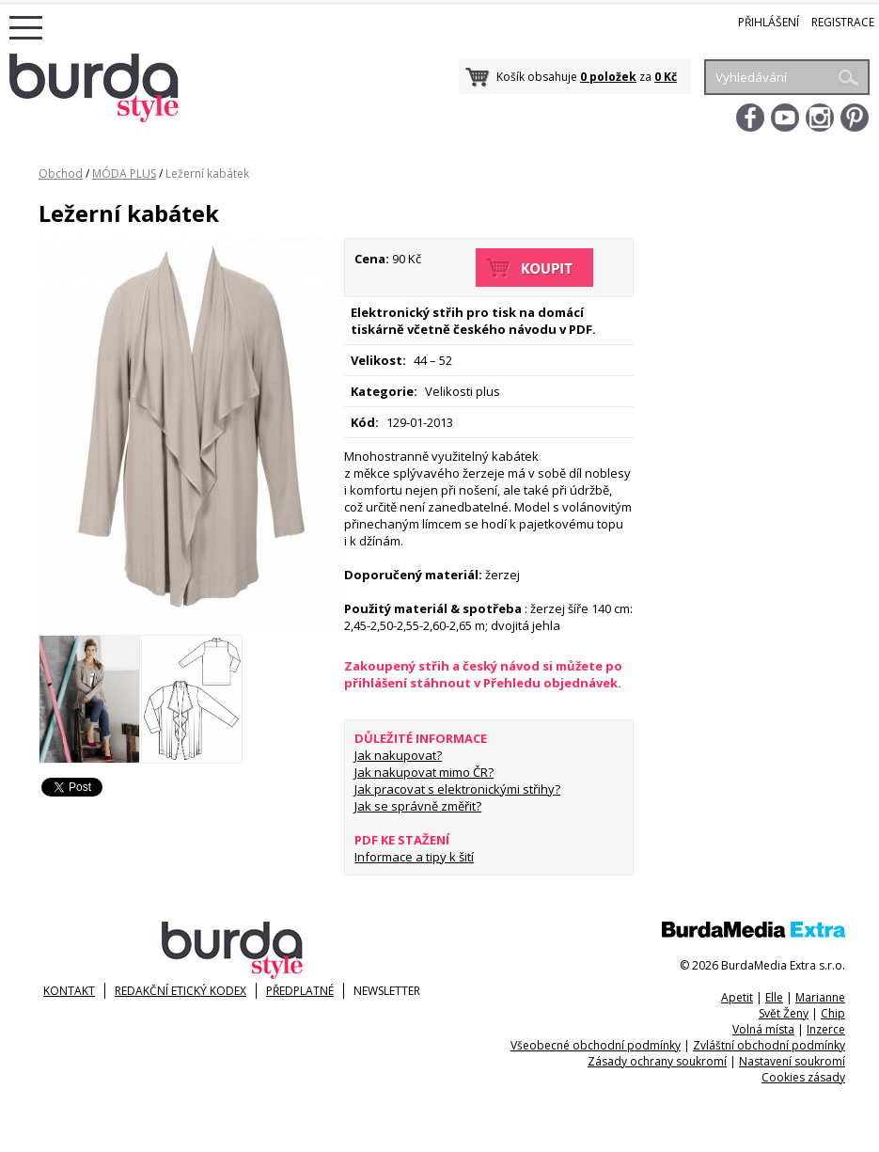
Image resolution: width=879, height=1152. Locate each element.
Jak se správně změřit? (417, 805)
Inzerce (826, 1029)
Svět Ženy (783, 1013)
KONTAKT (69, 991)
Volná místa (763, 1029)
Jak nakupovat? (398, 755)
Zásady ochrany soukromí (657, 1061)
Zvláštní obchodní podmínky (769, 1045)
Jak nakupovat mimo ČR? (424, 772)
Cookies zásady (803, 1077)
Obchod (61, 173)
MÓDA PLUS (124, 173)
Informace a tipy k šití (414, 856)
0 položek (608, 77)
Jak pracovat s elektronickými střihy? (457, 789)
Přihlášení (768, 22)
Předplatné (300, 991)
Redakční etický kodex (180, 991)
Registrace (842, 22)
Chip (833, 1013)
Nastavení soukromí (792, 1061)
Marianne (820, 997)
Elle (774, 997)
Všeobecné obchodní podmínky (595, 1045)
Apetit (737, 997)
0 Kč (665, 77)
